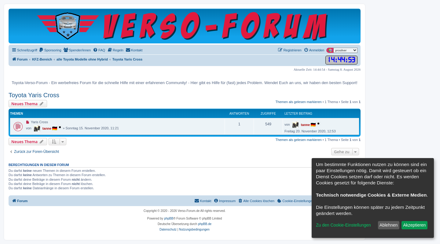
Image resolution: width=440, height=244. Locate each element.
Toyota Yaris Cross (34, 95)
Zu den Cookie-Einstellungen (343, 225)
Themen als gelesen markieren (299, 102)
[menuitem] (50, 50)
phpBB (168, 218)
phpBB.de (204, 224)
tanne (46, 128)
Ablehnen (389, 225)
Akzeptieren (414, 225)
